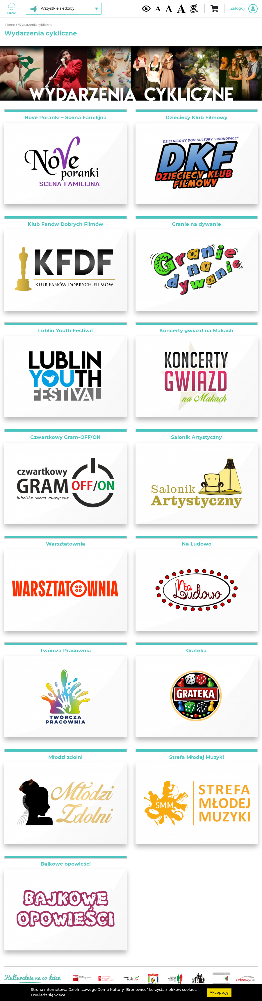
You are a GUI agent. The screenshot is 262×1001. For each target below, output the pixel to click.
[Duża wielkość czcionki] (181, 8)
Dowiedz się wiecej (49, 995)
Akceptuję (219, 992)
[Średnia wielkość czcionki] (168, 8)
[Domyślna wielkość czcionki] (158, 8)
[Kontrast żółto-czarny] (146, 8)
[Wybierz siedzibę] (63, 9)
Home (10, 25)
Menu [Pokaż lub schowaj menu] (11, 8)
